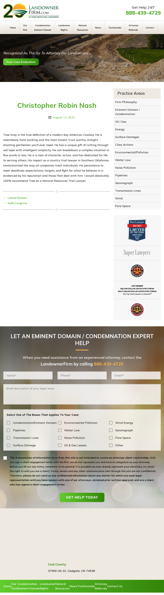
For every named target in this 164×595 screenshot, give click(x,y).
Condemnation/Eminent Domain (35, 415)
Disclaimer (97, 590)
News (98, 27)
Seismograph (125, 177)
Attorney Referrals (133, 27)
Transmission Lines (129, 184)
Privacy (110, 590)
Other (119, 438)
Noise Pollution (126, 163)
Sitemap (122, 590)
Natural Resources (82, 27)
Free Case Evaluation (26, 62)
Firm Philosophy (127, 101)
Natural (79, 579)
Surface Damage (24, 438)
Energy (122, 127)
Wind (121, 191)
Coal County (57, 557)
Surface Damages (128, 134)
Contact (150, 27)
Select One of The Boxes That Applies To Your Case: (43, 407)
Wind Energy (124, 415)
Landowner (61, 579)
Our (22, 579)
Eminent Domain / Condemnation (128, 110)
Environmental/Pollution (132, 148)
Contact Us (149, 578)
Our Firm (25, 27)
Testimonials (114, 27)
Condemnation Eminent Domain (42, 27)
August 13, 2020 (64, 117)
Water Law (124, 155)
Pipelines (123, 170)
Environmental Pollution (81, 415)
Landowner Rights (64, 27)
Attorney (130, 579)
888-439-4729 (143, 13)
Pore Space (124, 199)
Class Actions (126, 141)
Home (13, 27)
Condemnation (39, 579)
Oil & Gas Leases (75, 438)
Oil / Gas (122, 120)
